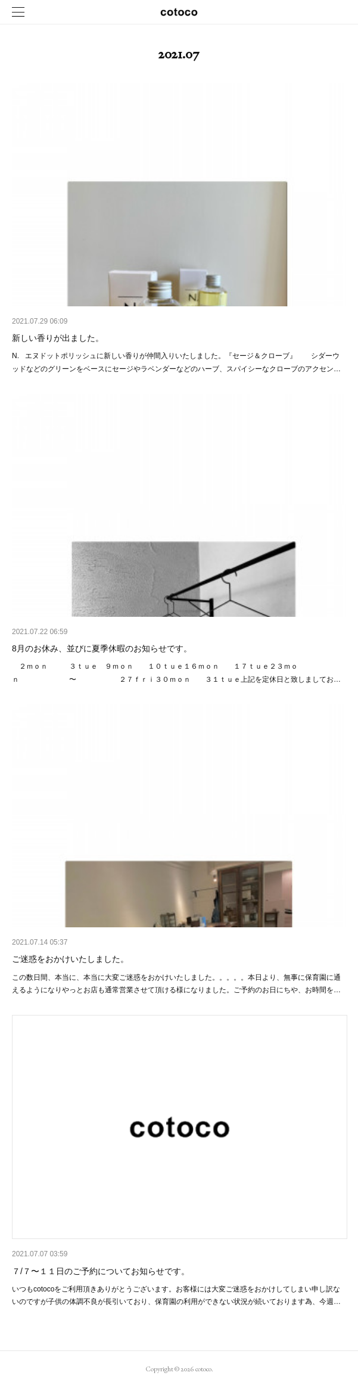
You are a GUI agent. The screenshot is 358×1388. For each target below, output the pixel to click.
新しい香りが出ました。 (58, 338)
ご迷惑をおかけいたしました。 (70, 959)
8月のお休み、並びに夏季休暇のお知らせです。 (102, 648)
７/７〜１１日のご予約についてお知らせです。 (100, 1271)
